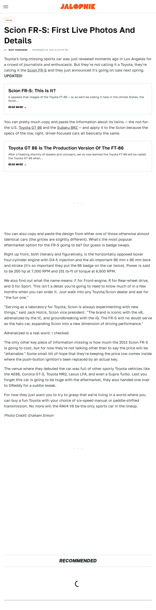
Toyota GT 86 (30, 127)
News (9, 20)
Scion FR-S (37, 70)
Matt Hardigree (18, 50)
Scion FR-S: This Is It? (32, 90)
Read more (15, 107)
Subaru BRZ (67, 127)
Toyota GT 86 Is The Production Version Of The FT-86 (66, 148)
